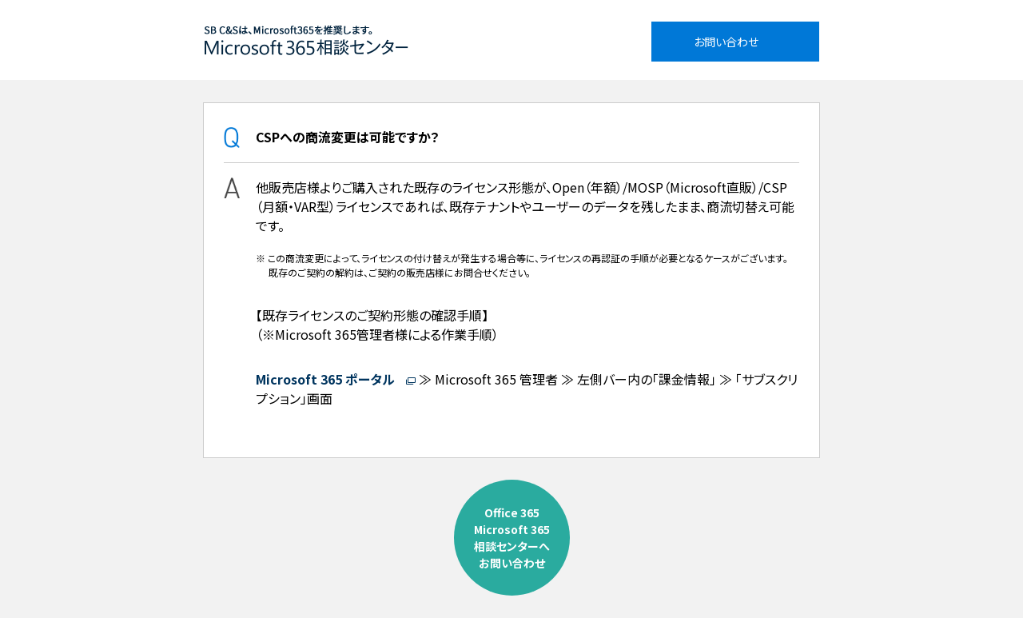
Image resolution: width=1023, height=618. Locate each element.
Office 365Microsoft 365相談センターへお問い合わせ (512, 537)
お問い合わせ (726, 42)
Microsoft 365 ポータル (327, 379)
